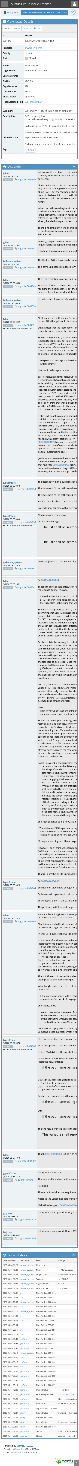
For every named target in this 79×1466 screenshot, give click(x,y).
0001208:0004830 (47, 442)
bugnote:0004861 (26, 568)
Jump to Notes (12, 28)
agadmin (24, 1436)
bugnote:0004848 (26, 267)
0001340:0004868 (53, 1153)
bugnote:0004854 (27, 488)
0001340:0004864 (63, 917)
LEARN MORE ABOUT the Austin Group (48, 12)
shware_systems (33, 47)
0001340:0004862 (50, 881)
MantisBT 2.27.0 (25, 1445)
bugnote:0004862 (26, 587)
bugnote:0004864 (27, 888)
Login (24, 12)
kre (6, 173)
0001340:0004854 (50, 580)
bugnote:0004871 (27, 1179)
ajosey (8, 1213)
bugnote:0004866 (26, 921)
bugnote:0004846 (26, 179)
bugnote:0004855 (27, 522)
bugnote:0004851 (26, 325)
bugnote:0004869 (26, 1160)
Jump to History (32, 28)
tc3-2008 (30, 149)
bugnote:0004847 (26, 248)
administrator (17, 1452)
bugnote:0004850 (26, 306)
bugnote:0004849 (26, 286)
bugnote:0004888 (27, 1238)
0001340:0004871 (33, 101)
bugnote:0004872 (27, 1219)
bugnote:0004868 (27, 1046)
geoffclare (10, 482)
